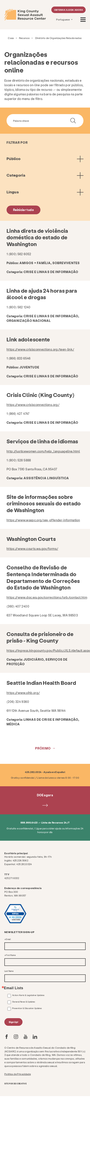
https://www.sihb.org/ (23, 693)
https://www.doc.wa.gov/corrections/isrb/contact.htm (47, 597)
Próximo (43, 748)
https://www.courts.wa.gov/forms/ (32, 548)
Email (8, 939)
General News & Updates (23, 1002)
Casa (11, 38)
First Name (11, 955)
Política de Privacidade (17, 1074)
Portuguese (63, 19)
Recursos (24, 38)
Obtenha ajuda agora (68, 9)
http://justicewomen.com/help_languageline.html (43, 451)
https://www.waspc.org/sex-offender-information (43, 520)
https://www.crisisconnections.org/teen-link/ (40, 349)
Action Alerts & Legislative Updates (28, 995)
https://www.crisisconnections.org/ (33, 405)
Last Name (9, 971)
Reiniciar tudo (23, 210)
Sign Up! (13, 1022)
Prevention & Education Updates (27, 1008)
